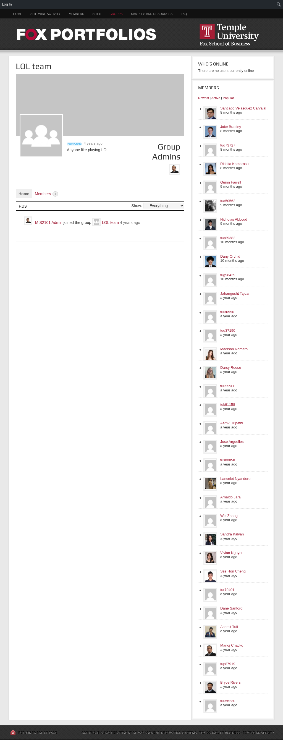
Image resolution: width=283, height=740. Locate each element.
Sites (96, 13)
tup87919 (227, 664)
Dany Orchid (230, 256)
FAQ (184, 13)
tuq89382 (227, 238)
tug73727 (227, 145)
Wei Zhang (229, 516)
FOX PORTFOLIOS (141, 34)
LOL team (110, 222)
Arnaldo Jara (230, 497)
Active (215, 98)
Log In (7, 4)
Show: (136, 205)
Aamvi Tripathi (231, 423)
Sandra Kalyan (232, 534)
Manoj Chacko (231, 645)
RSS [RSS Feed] (23, 206)
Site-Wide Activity (45, 13)
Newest (203, 98)
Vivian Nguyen (231, 553)
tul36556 (227, 312)
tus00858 (227, 460)
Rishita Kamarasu (234, 164)
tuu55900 (227, 386)
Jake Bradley (230, 127)
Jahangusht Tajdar (235, 293)
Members (76, 13)
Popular (228, 98)
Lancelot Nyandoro (235, 479)
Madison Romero (234, 349)
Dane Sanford (231, 608)
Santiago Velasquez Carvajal (243, 108)
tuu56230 (227, 701)
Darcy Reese (230, 367)
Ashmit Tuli (229, 627)
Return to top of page (38, 732)
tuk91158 (227, 404)
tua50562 (227, 201)
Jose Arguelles (232, 442)
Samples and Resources (151, 13)
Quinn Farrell (230, 182)
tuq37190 (227, 330)
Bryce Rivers (230, 682)
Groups (116, 13)
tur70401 (227, 590)
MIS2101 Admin (48, 222)
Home (17, 13)
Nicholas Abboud (233, 219)
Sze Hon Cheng (233, 571)
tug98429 (227, 275)
